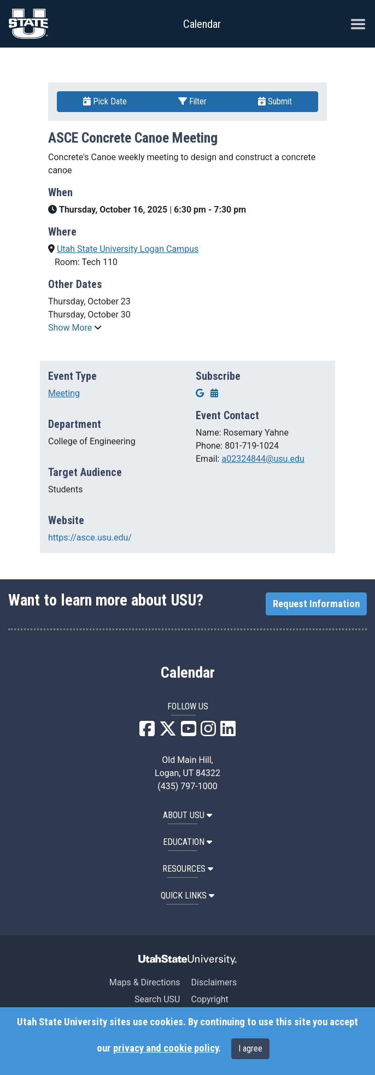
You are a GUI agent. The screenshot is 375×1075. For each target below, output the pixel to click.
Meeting (64, 393)
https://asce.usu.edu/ (90, 537)
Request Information (316, 604)
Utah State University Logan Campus (127, 249)
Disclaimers (214, 982)
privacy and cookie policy (165, 1048)
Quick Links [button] (187, 895)
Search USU (157, 999)
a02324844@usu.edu (262, 459)
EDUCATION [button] (187, 842)
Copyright (209, 999)
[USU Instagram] (208, 732)
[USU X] (168, 732)
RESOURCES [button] (187, 868)
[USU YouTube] (188, 732)
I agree (250, 1048)
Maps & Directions (144, 982)
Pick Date (105, 101)
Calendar (188, 672)
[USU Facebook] (147, 732)
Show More (71, 327)
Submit (275, 101)
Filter (192, 101)
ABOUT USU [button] (187, 815)
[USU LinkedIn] (228, 732)
